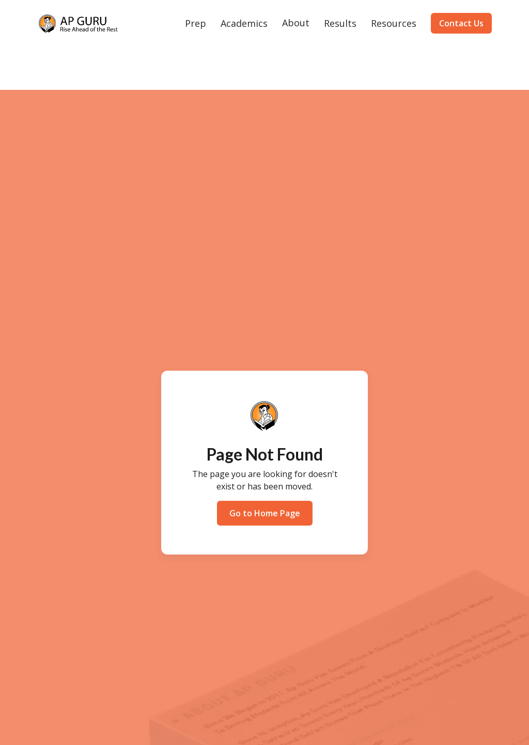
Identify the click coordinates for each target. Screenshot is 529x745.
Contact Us (461, 23)
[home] (78, 23)
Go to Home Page (264, 513)
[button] (195, 23)
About (295, 23)
